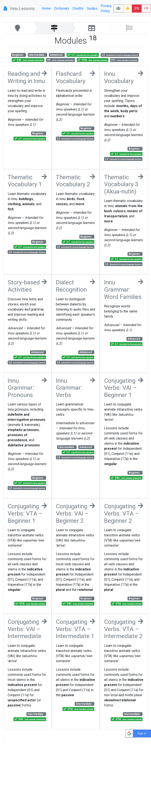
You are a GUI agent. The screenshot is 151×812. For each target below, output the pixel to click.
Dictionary (61, 8)
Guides (92, 8)
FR (146, 8)
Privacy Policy (106, 8)
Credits (78, 8)
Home (46, 8)
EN (137, 8)
